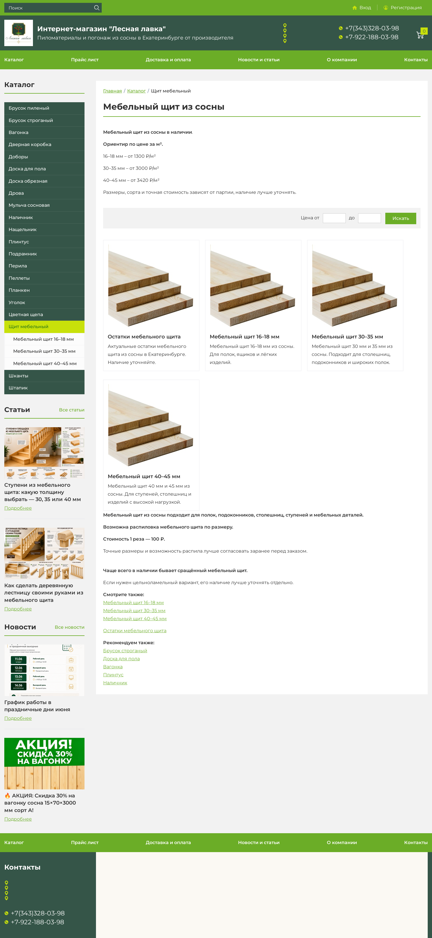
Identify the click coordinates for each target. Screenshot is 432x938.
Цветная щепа (26, 314)
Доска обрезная (28, 181)
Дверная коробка (30, 144)
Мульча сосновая (29, 205)
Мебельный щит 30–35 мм (44, 351)
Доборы (18, 156)
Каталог (14, 59)
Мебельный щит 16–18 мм (43, 339)
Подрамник (23, 254)
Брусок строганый (31, 120)
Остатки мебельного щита (144, 337)
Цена (307, 217)
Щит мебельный (28, 326)
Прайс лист (85, 59)
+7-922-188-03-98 (371, 37)
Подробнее (18, 508)
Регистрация (406, 7)
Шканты (18, 376)
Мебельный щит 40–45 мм (45, 363)
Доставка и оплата (168, 59)
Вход (365, 7)
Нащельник (23, 229)
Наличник (21, 217)
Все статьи (72, 410)
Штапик (18, 388)
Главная (112, 91)
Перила (18, 266)
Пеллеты (19, 278)
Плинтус (19, 242)
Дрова (16, 193)
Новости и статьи (259, 59)
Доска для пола (27, 169)
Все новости (70, 627)
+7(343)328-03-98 (372, 28)
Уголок (17, 302)
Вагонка (18, 132)
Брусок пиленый (29, 108)
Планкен (19, 290)
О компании (342, 59)
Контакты (416, 59)
